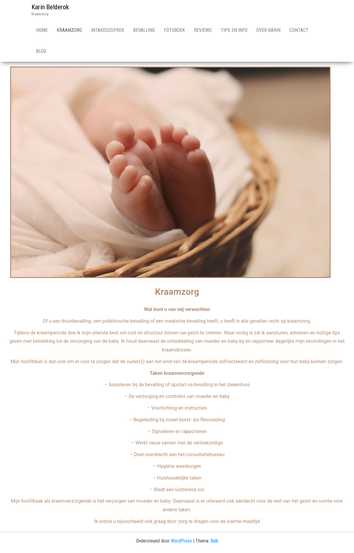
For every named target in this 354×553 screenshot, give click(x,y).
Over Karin (268, 30)
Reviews (203, 30)
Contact (298, 30)
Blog (41, 51)
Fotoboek (174, 30)
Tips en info (234, 30)
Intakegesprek (107, 30)
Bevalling (144, 30)
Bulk (214, 541)
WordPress (181, 541)
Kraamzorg (69, 30)
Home (42, 30)
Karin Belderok (50, 7)
